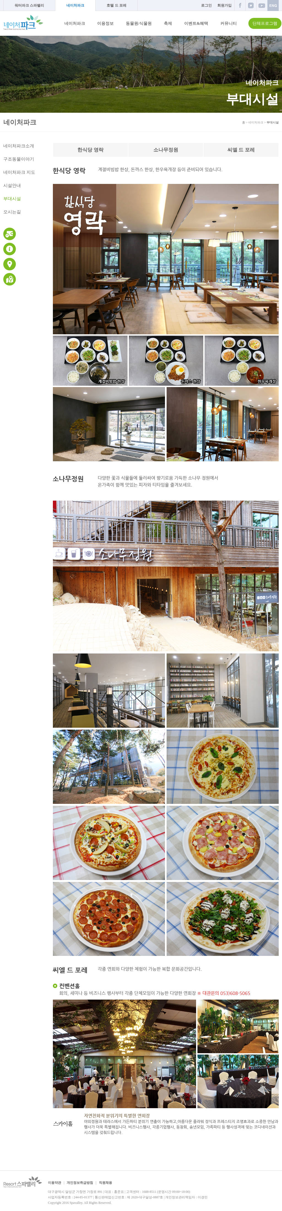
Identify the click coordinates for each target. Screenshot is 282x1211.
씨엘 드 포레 (241, 150)
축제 (168, 23)
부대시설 (12, 198)
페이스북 (239, 5)
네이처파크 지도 (19, 172)
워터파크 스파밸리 (29, 5)
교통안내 (9, 264)
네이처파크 (75, 5)
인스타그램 (250, 5)
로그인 (206, 5)
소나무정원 (165, 150)
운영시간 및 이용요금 (9, 234)
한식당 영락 (90, 150)
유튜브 (261, 5)
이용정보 (105, 23)
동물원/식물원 (139, 23)
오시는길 (12, 211)
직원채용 (105, 1183)
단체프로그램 (265, 23)
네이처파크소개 (18, 146)
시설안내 (12, 185)
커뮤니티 (228, 23)
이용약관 (54, 1183)
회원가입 (224, 5)
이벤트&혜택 (196, 23)
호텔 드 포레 (116, 5)
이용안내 (9, 249)
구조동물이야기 (18, 159)
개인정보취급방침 (80, 1183)
